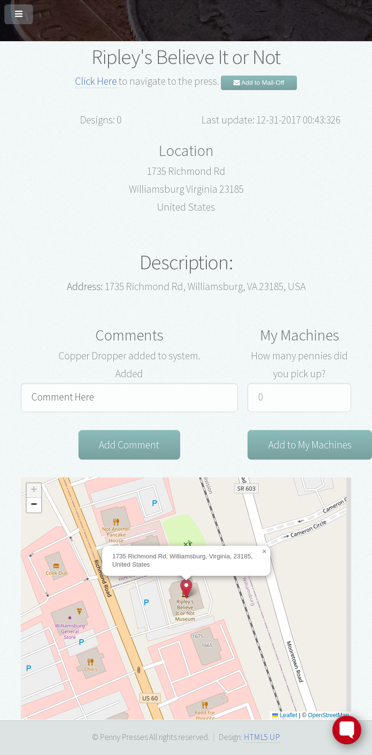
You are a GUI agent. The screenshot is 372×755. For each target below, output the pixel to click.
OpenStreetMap (328, 715)
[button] (186, 589)
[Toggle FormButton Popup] (346, 729)
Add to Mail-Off (258, 82)
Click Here (96, 81)
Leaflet (284, 715)
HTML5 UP (262, 737)
